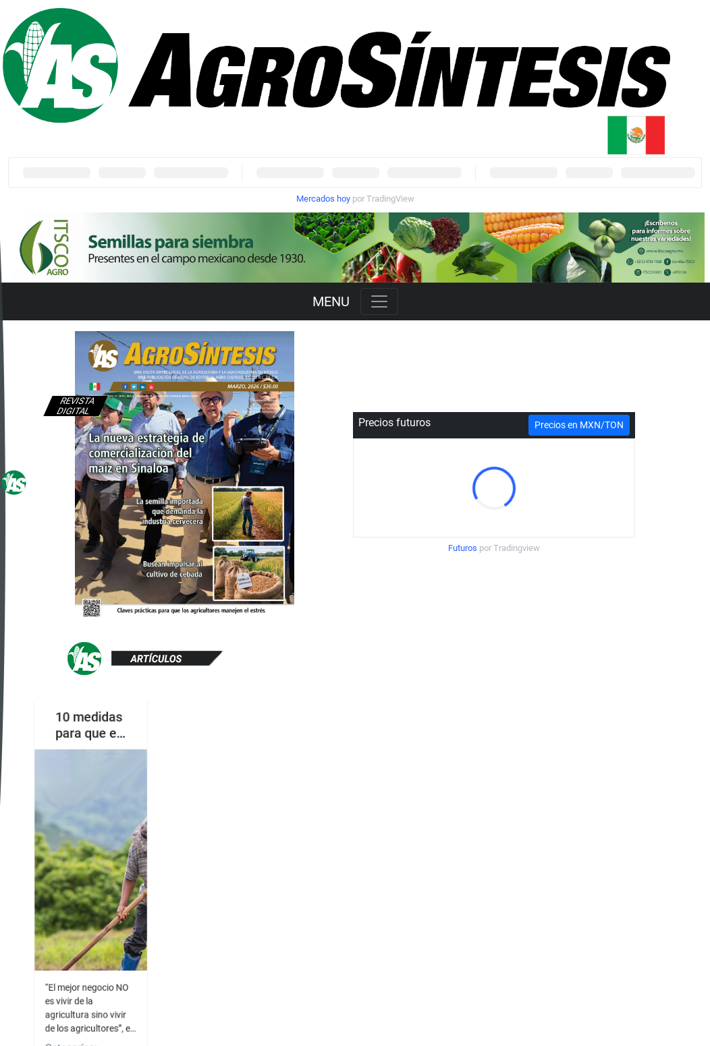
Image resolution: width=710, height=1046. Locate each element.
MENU (331, 301)
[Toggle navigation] (379, 301)
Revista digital (76, 406)
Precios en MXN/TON (579, 424)
